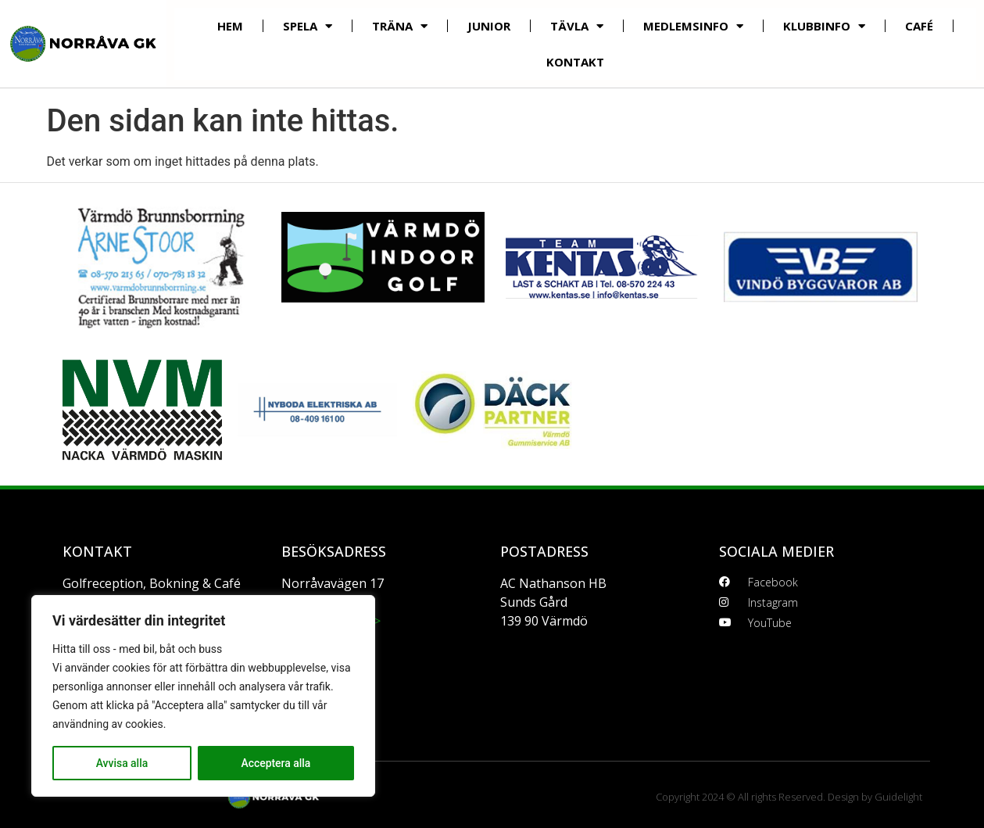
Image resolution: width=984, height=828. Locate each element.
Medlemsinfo (693, 26)
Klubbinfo (824, 26)
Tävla (576, 26)
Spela (307, 26)
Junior (488, 26)
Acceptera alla (275, 763)
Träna (400, 26)
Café (919, 26)
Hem (230, 26)
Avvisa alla (121, 763)
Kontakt (575, 62)
